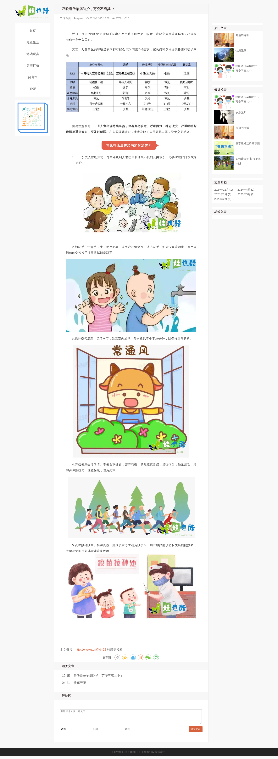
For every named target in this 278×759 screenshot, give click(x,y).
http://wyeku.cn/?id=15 (90, 649)
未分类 (67, 18)
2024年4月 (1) (245, 189)
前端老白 (160, 754)
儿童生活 (32, 42)
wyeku (80, 18)
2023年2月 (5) (222, 198)
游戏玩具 (32, 54)
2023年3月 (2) (245, 194)
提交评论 (196, 731)
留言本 (33, 77)
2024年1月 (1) (222, 194)
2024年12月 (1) (223, 189)
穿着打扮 (32, 65)
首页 (33, 30)
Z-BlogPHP (134, 754)
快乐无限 (80, 682)
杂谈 (33, 88)
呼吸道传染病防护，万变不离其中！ (98, 675)
